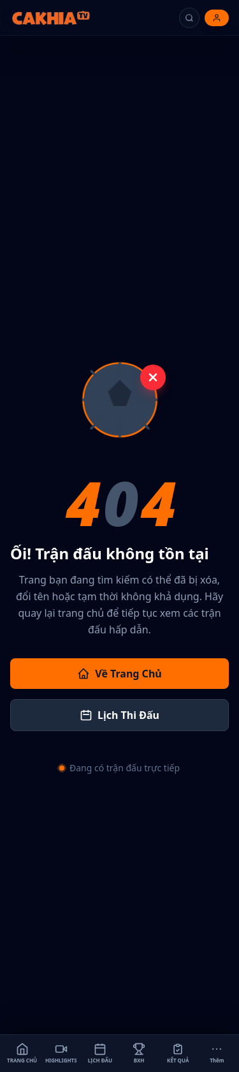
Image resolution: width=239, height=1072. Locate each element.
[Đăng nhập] (217, 18)
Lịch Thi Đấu (119, 715)
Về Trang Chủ (119, 674)
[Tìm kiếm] (189, 18)
